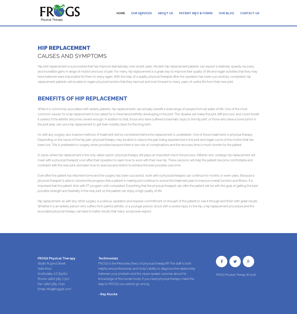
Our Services (141, 13)
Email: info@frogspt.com (54, 289)
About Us (165, 13)
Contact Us (249, 13)
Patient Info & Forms (196, 13)
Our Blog (226, 13)
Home (120, 13)
